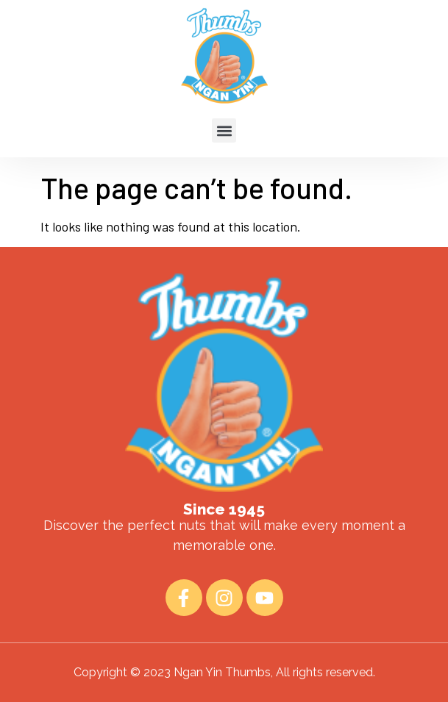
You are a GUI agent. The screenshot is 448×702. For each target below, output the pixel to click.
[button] (224, 113)
